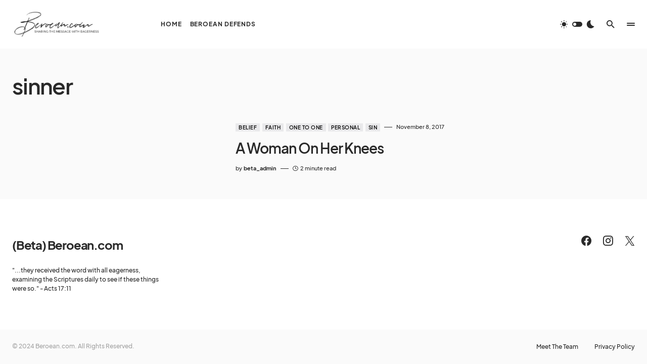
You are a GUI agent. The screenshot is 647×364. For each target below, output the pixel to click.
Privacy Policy (614, 347)
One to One (306, 127)
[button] (577, 24)
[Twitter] (630, 241)
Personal (345, 127)
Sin (373, 127)
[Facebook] (586, 241)
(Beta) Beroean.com (67, 244)
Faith (273, 127)
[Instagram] (608, 241)
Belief (248, 127)
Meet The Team (557, 347)
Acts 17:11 (57, 288)
